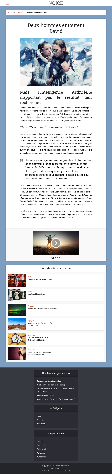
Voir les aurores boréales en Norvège (42, 308)
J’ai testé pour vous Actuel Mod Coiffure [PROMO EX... (40, 339)
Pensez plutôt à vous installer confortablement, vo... (39, 353)
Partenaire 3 (41, 449)
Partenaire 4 (41, 453)
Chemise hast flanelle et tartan (40, 279)
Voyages (18, 12)
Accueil (11, 12)
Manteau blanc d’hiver (37, 294)
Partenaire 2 (41, 445)
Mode (30, 277)
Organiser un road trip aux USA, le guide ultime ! (41, 324)
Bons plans (31, 335)
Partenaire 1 (41, 441)
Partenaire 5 (41, 457)
